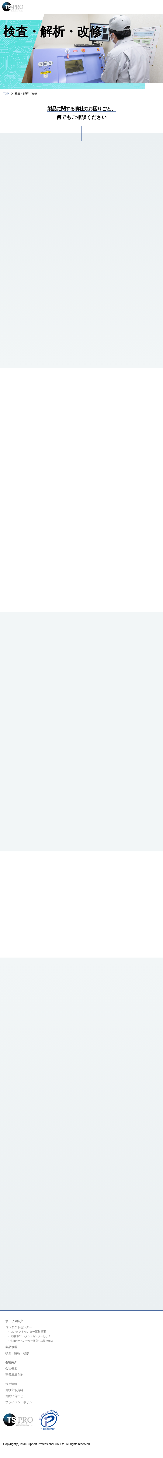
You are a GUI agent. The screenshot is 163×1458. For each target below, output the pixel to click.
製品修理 (11, 1348)
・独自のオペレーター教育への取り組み (30, 1341)
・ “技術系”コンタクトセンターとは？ (29, 1337)
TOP (6, 93)
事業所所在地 (14, 1375)
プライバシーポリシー (20, 1403)
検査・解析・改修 (17, 1354)
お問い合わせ (14, 1397)
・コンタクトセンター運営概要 (26, 1332)
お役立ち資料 (14, 1391)
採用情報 (11, 1385)
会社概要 (11, 1369)
